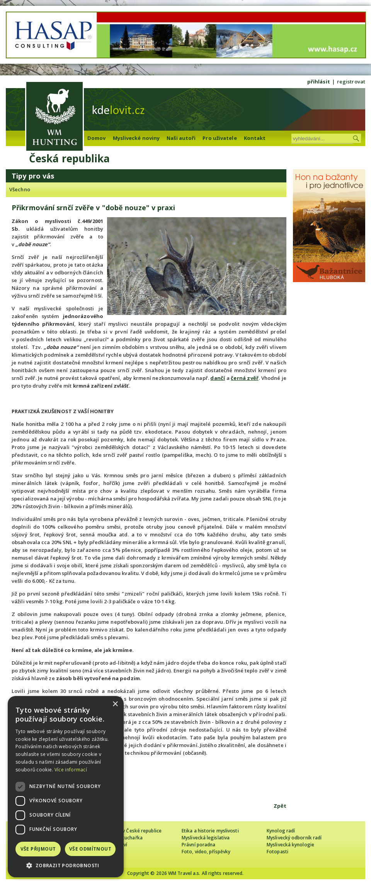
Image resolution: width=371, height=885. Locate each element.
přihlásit (318, 81)
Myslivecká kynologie (290, 844)
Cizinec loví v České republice (129, 830)
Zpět (280, 805)
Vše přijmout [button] (38, 849)
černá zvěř (245, 377)
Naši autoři (181, 137)
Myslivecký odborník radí (294, 837)
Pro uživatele (220, 137)
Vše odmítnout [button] (90, 849)
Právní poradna (198, 844)
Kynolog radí (281, 830)
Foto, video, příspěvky (206, 851)
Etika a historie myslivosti (210, 830)
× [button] (115, 704)
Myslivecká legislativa (206, 837)
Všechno (19, 189)
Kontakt (255, 137)
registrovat (351, 81)
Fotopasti (277, 851)
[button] (65, 865)
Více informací (70, 769)
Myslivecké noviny (136, 137)
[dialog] (66, 786)
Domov (96, 137)
